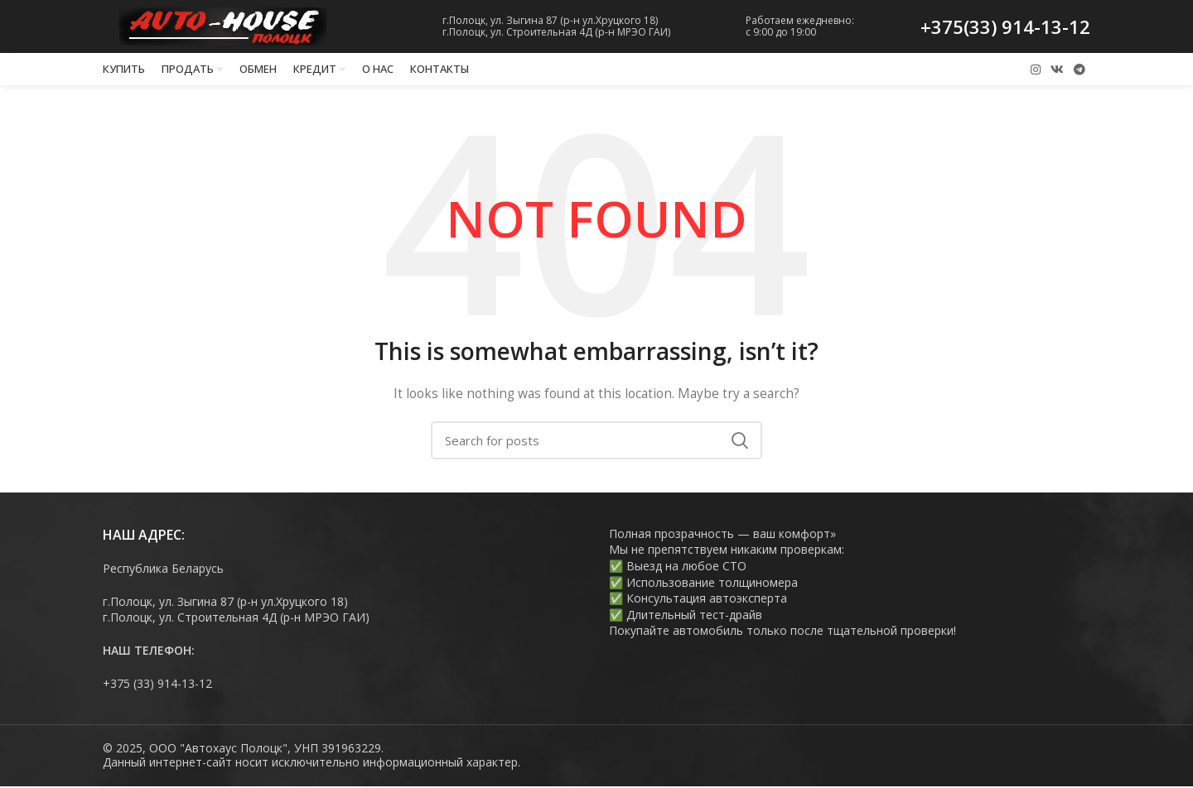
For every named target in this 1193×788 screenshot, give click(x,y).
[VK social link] (1057, 70)
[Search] (596, 442)
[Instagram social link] (1036, 70)
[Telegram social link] (1079, 70)
